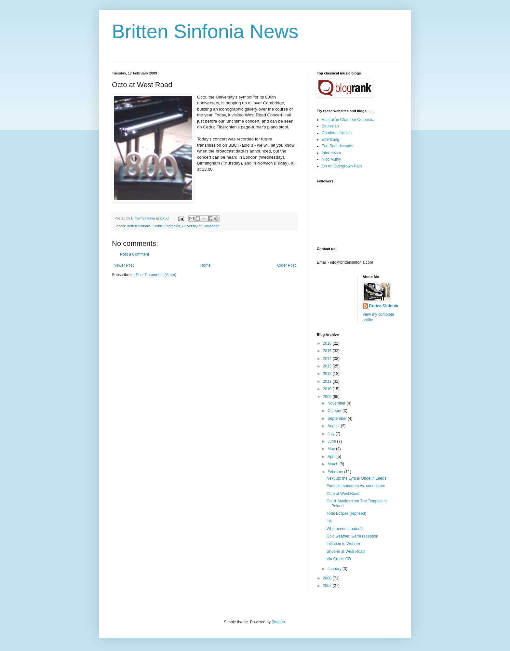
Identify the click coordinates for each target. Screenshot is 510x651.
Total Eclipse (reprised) (346, 513)
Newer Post (124, 265)
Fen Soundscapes (337, 146)
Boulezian (330, 126)
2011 (328, 381)
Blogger (278, 622)
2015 (328, 351)
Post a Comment (134, 254)
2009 (328, 396)
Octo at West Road (343, 493)
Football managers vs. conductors (356, 486)
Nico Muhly (331, 159)
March (334, 464)
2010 (328, 389)
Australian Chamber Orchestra (348, 119)
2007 (328, 585)
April (332, 456)
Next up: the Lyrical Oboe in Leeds (356, 478)
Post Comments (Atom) (156, 274)
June (332, 441)
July (332, 434)
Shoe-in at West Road (346, 551)
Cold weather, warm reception (352, 536)
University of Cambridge (201, 226)
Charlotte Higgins (337, 133)
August (334, 426)
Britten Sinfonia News (205, 31)
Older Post (286, 265)
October (335, 410)
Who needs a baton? (345, 528)
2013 (328, 366)
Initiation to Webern (343, 543)
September (338, 418)
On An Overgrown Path (342, 166)
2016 (328, 343)
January (335, 568)
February (336, 472)
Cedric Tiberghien (166, 226)
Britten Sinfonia (139, 226)
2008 (328, 578)
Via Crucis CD (339, 559)
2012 (328, 373)
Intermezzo (331, 153)
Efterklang (330, 139)
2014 (328, 358)
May (332, 448)
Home (205, 265)
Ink (329, 521)
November (337, 403)
